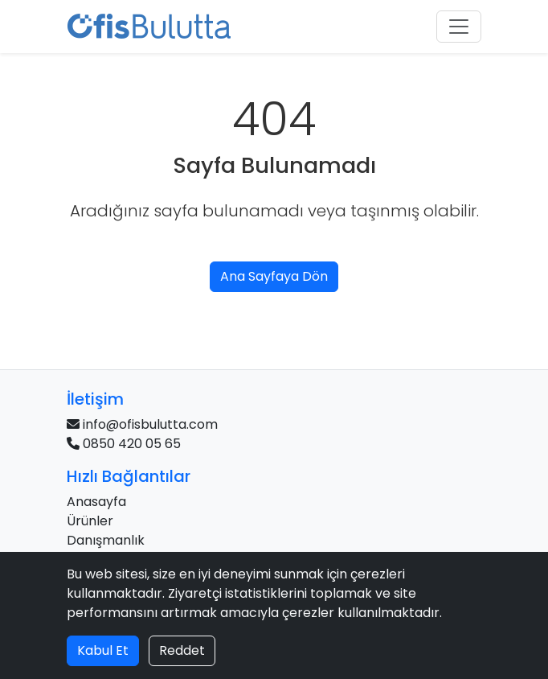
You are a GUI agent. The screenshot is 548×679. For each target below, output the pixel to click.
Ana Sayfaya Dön (274, 276)
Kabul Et (103, 650)
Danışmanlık (106, 540)
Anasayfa (96, 501)
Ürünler (90, 521)
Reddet (182, 650)
